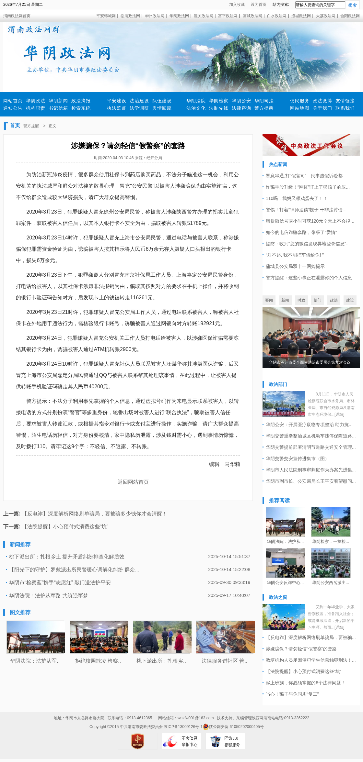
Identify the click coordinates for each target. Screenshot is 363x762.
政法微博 (322, 100)
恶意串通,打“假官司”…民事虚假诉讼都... (306, 175)
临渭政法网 (130, 16)
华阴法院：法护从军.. (35, 661)
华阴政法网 (179, 16)
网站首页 (13, 100)
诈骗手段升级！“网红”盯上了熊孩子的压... (308, 187)
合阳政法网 (350, 16)
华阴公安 (241, 100)
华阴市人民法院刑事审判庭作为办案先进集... (311, 469)
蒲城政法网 (252, 16)
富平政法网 (228, 16)
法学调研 (139, 108)
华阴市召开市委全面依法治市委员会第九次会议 (310, 362)
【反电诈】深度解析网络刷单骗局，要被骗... (311, 637)
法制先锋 (218, 108)
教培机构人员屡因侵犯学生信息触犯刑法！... (311, 660)
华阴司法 (264, 100)
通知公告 (13, 108)
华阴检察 (218, 100)
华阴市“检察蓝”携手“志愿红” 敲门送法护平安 (60, 582)
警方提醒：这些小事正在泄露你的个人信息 (309, 277)
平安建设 (116, 100)
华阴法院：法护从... (285, 541)
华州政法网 (154, 16)
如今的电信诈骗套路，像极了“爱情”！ (303, 232)
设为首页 (258, 4)
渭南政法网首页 (16, 16)
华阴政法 (35, 100)
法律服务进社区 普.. (224, 661)
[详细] (339, 414)
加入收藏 (237, 4)
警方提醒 (264, 108)
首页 (15, 125)
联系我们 (345, 108)
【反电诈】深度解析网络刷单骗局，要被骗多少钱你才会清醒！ (94, 513)
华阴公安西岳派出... (330, 582)
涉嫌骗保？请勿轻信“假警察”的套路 (301, 648)
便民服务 (300, 100)
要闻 (269, 300)
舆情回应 (162, 108)
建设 (350, 300)
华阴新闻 (58, 100)
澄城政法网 (301, 16)
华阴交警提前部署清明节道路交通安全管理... (311, 447)
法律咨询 (241, 108)
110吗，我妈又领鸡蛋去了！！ (297, 198)
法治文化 (196, 108)
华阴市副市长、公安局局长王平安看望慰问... (311, 481)
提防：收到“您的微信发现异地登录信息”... (308, 243)
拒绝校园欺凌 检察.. (98, 661)
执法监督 (116, 108)
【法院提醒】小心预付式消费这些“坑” (65, 526)
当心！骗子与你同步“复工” (292, 694)
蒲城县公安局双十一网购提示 (295, 266)
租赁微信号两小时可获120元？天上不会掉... (310, 221)
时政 (301, 300)
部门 (318, 300)
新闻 (285, 300)
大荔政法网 (325, 16)
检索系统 (81, 108)
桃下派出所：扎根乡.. (161, 661)
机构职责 (35, 108)
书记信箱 (58, 108)
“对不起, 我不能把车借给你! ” (295, 255)
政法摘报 (81, 100)
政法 (334, 300)
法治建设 (139, 100)
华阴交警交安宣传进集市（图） (297, 458)
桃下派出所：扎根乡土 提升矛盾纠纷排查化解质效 (66, 556)
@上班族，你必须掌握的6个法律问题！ (305, 682)
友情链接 (345, 100)
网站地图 (300, 108)
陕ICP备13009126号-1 (183, 726)
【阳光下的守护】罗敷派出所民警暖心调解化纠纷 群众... (74, 569)
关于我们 (322, 108)
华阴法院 (196, 100)
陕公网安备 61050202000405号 (233, 726)
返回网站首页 (133, 482)
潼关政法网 (203, 16)
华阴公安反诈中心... (285, 582)
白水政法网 (277, 16)
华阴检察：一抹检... (330, 541)
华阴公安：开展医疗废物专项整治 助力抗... (309, 424)
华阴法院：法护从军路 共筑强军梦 (48, 595)
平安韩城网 (106, 16)
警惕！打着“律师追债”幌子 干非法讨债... (306, 209)
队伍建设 (162, 100)
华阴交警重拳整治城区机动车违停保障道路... (311, 435)
